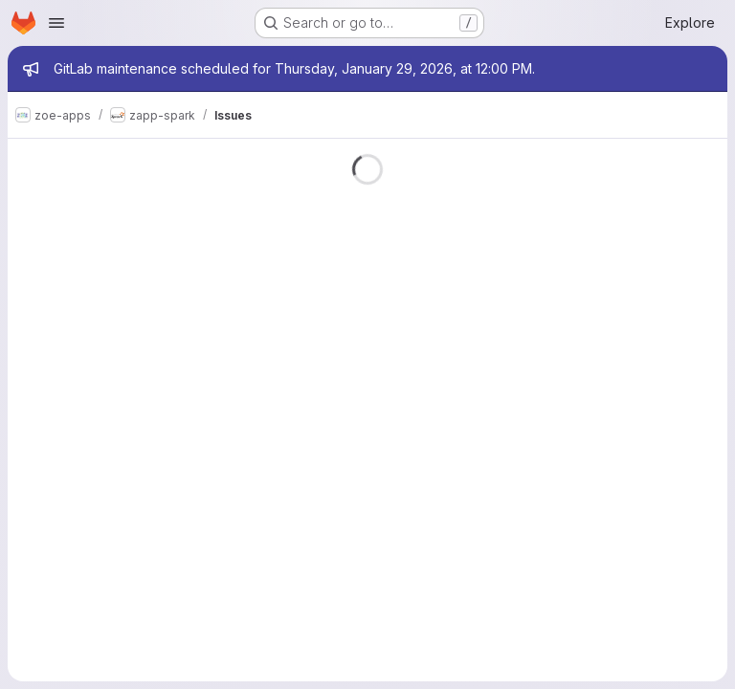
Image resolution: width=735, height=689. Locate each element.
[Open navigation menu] (56, 23)
